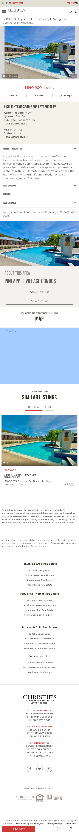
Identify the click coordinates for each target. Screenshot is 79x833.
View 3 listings (39, 301)
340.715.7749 (42, 756)
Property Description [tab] (12, 148)
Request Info (18, 828)
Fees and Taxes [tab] (9, 203)
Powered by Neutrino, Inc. (30, 823)
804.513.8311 (42, 736)
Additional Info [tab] (9, 185)
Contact (72, 3)
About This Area (39, 291)
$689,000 (10, 470)
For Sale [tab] (33, 407)
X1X (39, 440)
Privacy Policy (54, 823)
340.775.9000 (12, 3)
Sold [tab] (48, 407)
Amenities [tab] (7, 194)
